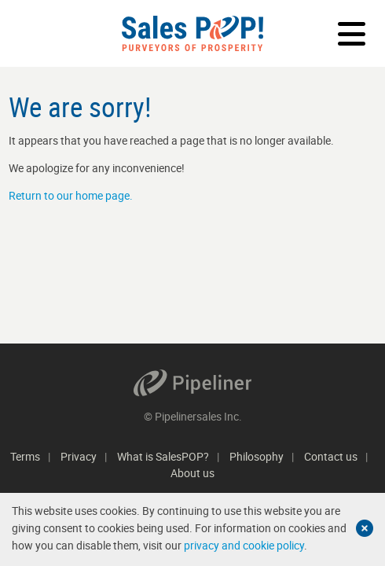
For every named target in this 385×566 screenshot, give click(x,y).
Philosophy (256, 456)
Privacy (78, 456)
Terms (25, 456)
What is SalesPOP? (163, 456)
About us (192, 472)
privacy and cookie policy (244, 545)
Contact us (331, 456)
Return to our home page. (71, 195)
